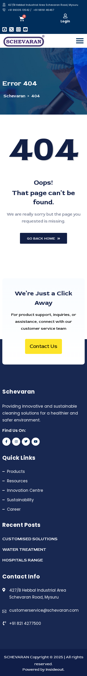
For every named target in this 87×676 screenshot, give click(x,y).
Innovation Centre (25, 490)
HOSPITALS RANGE (22, 560)
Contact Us (43, 346)
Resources (17, 481)
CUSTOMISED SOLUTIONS (30, 539)
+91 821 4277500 (25, 623)
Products (16, 471)
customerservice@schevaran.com (44, 610)
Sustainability (20, 500)
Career (14, 509)
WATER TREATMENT (24, 549)
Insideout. (54, 669)
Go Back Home (43, 238)
